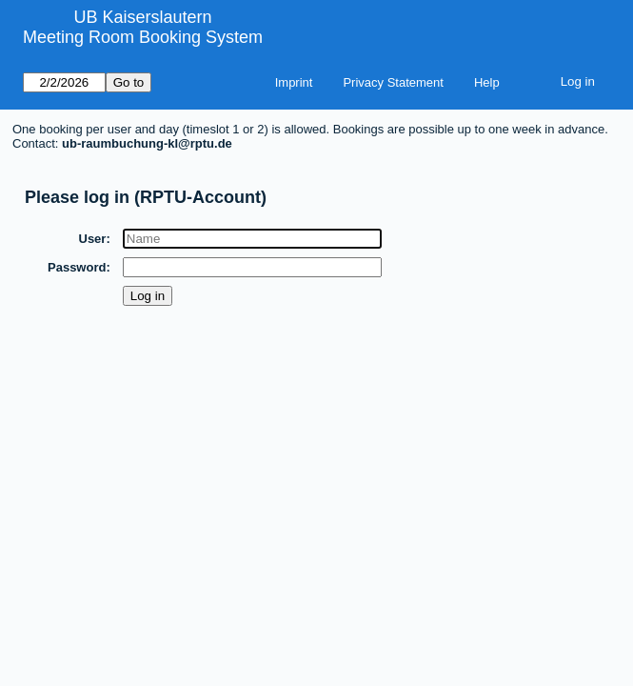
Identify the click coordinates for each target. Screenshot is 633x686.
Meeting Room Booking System (143, 37)
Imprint (294, 82)
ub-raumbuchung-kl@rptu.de (147, 143)
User (93, 239)
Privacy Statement (393, 82)
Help (487, 82)
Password (78, 267)
